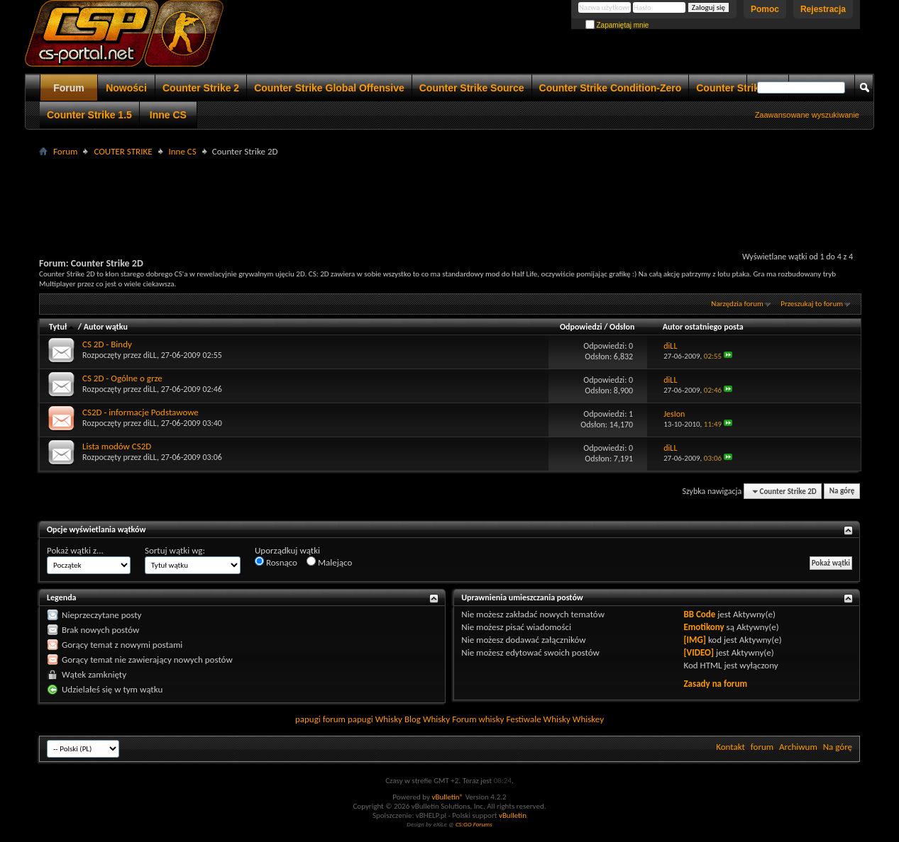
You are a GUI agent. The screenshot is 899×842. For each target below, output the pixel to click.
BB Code (699, 614)
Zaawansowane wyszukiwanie (807, 115)
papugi (308, 719)
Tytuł (62, 327)
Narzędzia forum (737, 303)
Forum (68, 88)
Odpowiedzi (581, 327)
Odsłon (622, 327)
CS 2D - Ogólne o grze (122, 378)
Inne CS (168, 114)
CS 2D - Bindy (107, 344)
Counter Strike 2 (200, 88)
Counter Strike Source (471, 88)
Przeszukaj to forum (812, 303)
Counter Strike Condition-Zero (610, 88)
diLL (150, 355)
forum (762, 746)
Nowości (126, 88)
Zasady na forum (715, 683)
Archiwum (798, 746)
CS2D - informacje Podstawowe (140, 412)
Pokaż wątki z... (75, 550)
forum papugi (348, 719)
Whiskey (588, 719)
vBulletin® (447, 797)
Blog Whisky (427, 719)
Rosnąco (276, 562)
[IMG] (694, 639)
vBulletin (512, 815)
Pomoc (765, 9)
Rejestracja (823, 9)
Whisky (388, 719)
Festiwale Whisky (538, 719)
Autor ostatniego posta (703, 327)
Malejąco (329, 562)
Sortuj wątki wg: (175, 550)
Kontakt (730, 746)
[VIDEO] (698, 652)
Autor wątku (106, 327)
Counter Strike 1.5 (89, 114)
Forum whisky (478, 719)
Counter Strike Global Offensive (329, 88)
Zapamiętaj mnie (617, 25)
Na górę (842, 491)
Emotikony (703, 627)
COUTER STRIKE (123, 151)
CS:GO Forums (474, 824)
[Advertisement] (450, 192)
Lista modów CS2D (116, 446)
